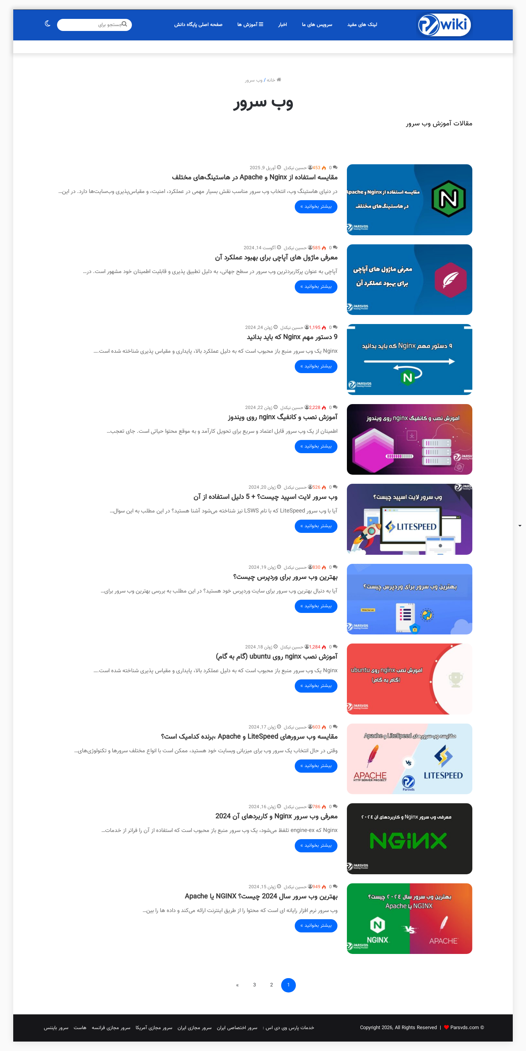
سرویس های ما (317, 25)
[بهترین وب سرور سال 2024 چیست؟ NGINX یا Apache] (409, 918)
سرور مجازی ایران (195, 1028)
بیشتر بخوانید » (316, 206)
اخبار (282, 25)
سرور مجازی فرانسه (111, 1028)
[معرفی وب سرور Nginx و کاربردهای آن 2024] (409, 838)
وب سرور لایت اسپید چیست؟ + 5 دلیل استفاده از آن (265, 497)
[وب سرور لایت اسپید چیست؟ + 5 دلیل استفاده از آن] (409, 519)
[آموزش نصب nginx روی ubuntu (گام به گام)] (409, 679)
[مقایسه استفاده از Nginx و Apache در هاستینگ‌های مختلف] (409, 199)
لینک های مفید (362, 25)
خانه (274, 80)
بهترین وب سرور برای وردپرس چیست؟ (285, 577)
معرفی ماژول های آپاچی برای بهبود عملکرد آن (276, 258)
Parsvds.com (464, 1028)
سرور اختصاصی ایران (237, 1028)
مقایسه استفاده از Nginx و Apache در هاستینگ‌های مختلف (254, 178)
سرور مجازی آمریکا (154, 1028)
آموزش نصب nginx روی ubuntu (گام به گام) (276, 657)
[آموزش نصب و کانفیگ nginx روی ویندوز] (409, 439)
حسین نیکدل (295, 168)
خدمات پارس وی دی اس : (288, 1028)
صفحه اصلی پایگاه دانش (198, 25)
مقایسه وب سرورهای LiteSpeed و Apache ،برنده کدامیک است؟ (249, 737)
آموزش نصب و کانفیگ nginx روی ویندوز (282, 417)
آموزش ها (250, 25)
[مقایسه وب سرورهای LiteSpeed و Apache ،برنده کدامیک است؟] (409, 759)
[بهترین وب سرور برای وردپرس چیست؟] (409, 599)
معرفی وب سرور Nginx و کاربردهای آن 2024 (276, 817)
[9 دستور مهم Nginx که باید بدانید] (409, 359)
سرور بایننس (56, 1028)
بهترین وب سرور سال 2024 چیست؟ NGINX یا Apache (261, 897)
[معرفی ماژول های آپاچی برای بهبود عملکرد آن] (409, 279)
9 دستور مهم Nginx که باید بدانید (292, 337)
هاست (80, 1028)
